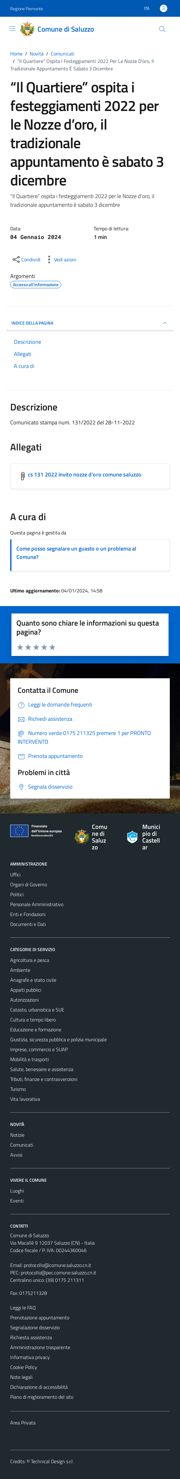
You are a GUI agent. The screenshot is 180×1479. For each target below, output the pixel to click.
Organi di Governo (28, 884)
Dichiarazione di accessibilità (39, 1387)
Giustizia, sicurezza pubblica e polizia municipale (58, 1039)
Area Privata (23, 1422)
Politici (17, 894)
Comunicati (21, 1145)
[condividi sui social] (26, 259)
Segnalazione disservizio (35, 1327)
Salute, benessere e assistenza (41, 1069)
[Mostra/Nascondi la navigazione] (12, 28)
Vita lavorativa (25, 1099)
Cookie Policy (23, 1367)
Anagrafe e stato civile (33, 980)
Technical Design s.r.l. (52, 1461)
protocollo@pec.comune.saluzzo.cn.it (58, 1272)
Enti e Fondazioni (27, 914)
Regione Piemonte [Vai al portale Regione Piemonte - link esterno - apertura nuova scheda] (26, 8)
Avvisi (16, 1154)
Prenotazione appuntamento (39, 1317)
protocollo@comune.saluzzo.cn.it (57, 1265)
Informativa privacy (30, 1357)
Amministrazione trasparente (40, 1347)
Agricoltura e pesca (29, 960)
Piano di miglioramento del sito (41, 1397)
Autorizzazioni (24, 999)
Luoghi (17, 1190)
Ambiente (20, 970)
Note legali (21, 1377)
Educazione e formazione (35, 1029)
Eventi (17, 1200)
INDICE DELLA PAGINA (90, 323)
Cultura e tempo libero (33, 1019)
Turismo (18, 1089)
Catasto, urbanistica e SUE (37, 1009)
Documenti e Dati (28, 924)
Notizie (17, 1135)
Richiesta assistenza (31, 1337)
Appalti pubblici (25, 990)
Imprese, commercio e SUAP (39, 1049)
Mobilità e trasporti (29, 1059)
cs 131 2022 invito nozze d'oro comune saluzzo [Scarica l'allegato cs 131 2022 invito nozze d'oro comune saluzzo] (84, 474)
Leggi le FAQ (23, 1307)
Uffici (15, 874)
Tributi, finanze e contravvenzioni (43, 1079)
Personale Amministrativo (36, 904)
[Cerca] (162, 29)
